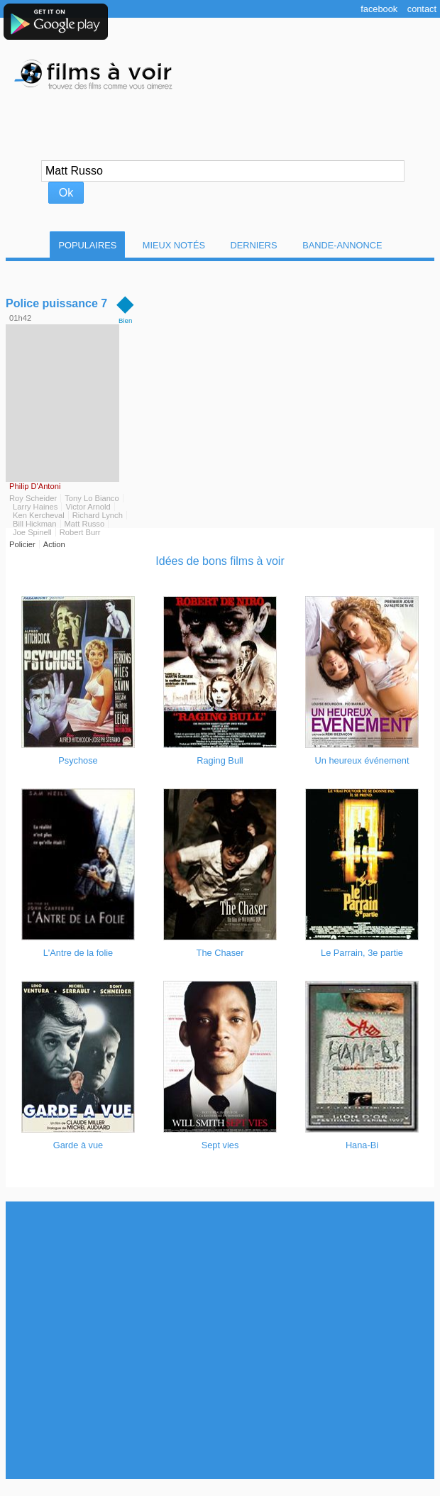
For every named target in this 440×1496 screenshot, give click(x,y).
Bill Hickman (35, 523)
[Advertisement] (135, 1340)
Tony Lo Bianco (92, 498)
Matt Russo (85, 523)
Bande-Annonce (342, 245)
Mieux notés (174, 245)
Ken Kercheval (39, 515)
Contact (421, 9)
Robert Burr (80, 532)
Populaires (87, 245)
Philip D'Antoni (34, 486)
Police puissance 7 (56, 303)
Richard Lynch (97, 515)
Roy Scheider (33, 498)
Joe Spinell (32, 532)
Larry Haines (35, 506)
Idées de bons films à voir (219, 561)
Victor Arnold (87, 506)
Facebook (379, 9)
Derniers (254, 245)
